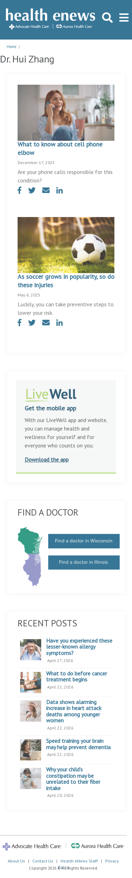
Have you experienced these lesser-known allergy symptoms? (79, 647)
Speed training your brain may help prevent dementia (78, 744)
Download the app (47, 459)
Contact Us (42, 861)
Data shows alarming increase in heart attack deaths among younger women (73, 711)
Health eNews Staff (79, 861)
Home (12, 46)
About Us (16, 861)
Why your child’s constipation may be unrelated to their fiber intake (73, 778)
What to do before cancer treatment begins (76, 676)
